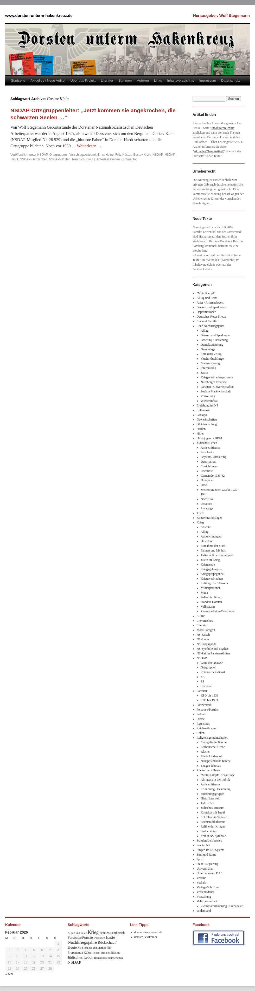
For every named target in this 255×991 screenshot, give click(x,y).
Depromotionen (206, 312)
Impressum (207, 80)
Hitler (200, 433)
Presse (201, 719)
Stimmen (125, 80)
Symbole (206, 686)
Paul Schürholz (82, 159)
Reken (201, 733)
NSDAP (42, 154)
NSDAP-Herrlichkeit (33, 159)
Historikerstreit (210, 798)
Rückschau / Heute (208, 770)
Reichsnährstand (207, 728)
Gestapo (202, 415)
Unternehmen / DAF (209, 873)
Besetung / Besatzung (214, 340)
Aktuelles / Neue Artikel (47, 80)
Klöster (205, 751)
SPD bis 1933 (209, 700)
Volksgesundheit (207, 901)
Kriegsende (208, 564)
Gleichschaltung (207, 424)
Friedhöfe (207, 471)
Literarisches (205, 620)
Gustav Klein (142, 154)
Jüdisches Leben (207, 443)
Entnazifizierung (211, 354)
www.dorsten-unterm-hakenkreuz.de (39, 15)
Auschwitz (207, 452)
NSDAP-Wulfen (59, 159)
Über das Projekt (83, 80)
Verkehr (202, 882)
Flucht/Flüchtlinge (212, 358)
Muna (204, 592)
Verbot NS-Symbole (213, 836)
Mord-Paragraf (206, 630)
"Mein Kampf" (206, 293)
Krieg (200, 522)
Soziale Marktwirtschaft (216, 391)
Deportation (208, 461)
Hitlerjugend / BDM (209, 438)
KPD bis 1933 (209, 695)
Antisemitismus (210, 447)
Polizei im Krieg (211, 597)
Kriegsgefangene (211, 569)
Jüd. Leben (207, 803)
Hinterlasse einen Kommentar (116, 159)
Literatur (107, 80)
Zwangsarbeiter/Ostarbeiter (218, 611)
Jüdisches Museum (212, 808)
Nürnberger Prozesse (214, 382)
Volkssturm (208, 606)
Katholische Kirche (213, 747)
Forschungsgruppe (212, 794)
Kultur (201, 616)
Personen (206, 504)
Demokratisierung (212, 344)
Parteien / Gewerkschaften (217, 387)
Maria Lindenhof (211, 756)
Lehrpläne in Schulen (214, 817)
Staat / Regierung (207, 864)
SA (203, 677)
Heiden (201, 429)
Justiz (204, 373)
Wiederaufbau (209, 401)
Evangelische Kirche (214, 742)
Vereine (201, 878)
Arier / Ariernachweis (210, 302)
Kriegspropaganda (212, 574)
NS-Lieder (203, 639)
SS (202, 681)
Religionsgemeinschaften (212, 737)
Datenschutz (230, 80)
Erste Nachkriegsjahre (210, 326)
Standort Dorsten (211, 602)
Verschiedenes (206, 892)
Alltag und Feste (207, 298)
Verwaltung (208, 396)
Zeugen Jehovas (211, 765)
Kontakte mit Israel (213, 812)
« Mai (9, 974)
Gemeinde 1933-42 (213, 475)
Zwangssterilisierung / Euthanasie (222, 906)
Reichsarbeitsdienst (213, 672)
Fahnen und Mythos (213, 550)
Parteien (202, 691)
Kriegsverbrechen (212, 578)
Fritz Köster (123, 154)
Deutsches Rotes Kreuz (211, 316)
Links (158, 80)
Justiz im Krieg (210, 560)
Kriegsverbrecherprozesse (217, 377)
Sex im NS (203, 845)
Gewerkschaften (207, 419)
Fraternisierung (210, 363)
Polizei (201, 714)
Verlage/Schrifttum (208, 887)
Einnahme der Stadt (213, 546)
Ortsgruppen (58, 154)
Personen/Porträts (208, 709)
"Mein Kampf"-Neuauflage (218, 775)
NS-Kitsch (203, 634)
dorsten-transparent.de (148, 932)
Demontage (208, 349)
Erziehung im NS (207, 405)
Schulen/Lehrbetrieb (209, 840)
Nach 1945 (207, 499)
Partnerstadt (204, 705)
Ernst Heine (105, 154)
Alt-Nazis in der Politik (215, 780)
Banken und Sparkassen (212, 307)
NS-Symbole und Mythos (213, 649)
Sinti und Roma (206, 854)
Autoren (143, 80)
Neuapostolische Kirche (216, 761)
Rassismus (203, 723)
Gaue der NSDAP (212, 663)
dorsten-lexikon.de (146, 937)
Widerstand (204, 911)
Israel (204, 485)
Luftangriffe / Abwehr (214, 583)
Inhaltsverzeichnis (180, 80)
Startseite (18, 80)
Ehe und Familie (207, 321)
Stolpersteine (209, 831)
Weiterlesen (89, 146)
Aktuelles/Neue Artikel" (209, 151)
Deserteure (207, 541)
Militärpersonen (211, 588)
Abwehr (206, 527)
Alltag (204, 330)
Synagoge (207, 508)
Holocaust (207, 480)
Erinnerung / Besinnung (216, 789)
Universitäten (205, 868)
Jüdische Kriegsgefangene (217, 555)
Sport (200, 859)
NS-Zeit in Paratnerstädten (213, 653)
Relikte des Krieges (213, 826)
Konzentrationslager (209, 518)
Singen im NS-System (211, 850)
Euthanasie (204, 410)
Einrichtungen (209, 466)
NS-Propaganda (206, 644)
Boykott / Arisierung (213, 457)
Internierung (208, 368)
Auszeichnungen (211, 536)
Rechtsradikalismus (213, 822)
